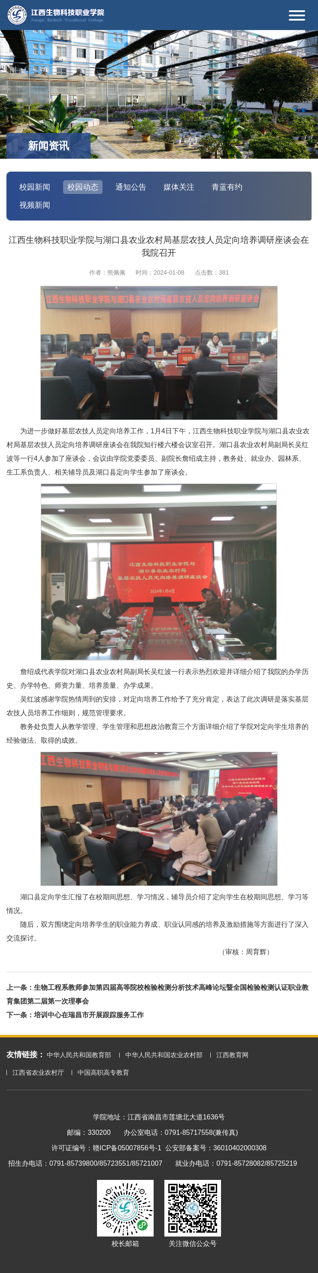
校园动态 (82, 187)
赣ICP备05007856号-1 (127, 1148)
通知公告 (130, 187)
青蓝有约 (227, 187)
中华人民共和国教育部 (79, 1054)
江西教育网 (232, 1054)
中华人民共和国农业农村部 (164, 1054)
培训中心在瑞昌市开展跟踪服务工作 (89, 1015)
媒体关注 (179, 187)
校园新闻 (34, 187)
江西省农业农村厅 (38, 1072)
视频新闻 (34, 205)
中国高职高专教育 (103, 1072)
